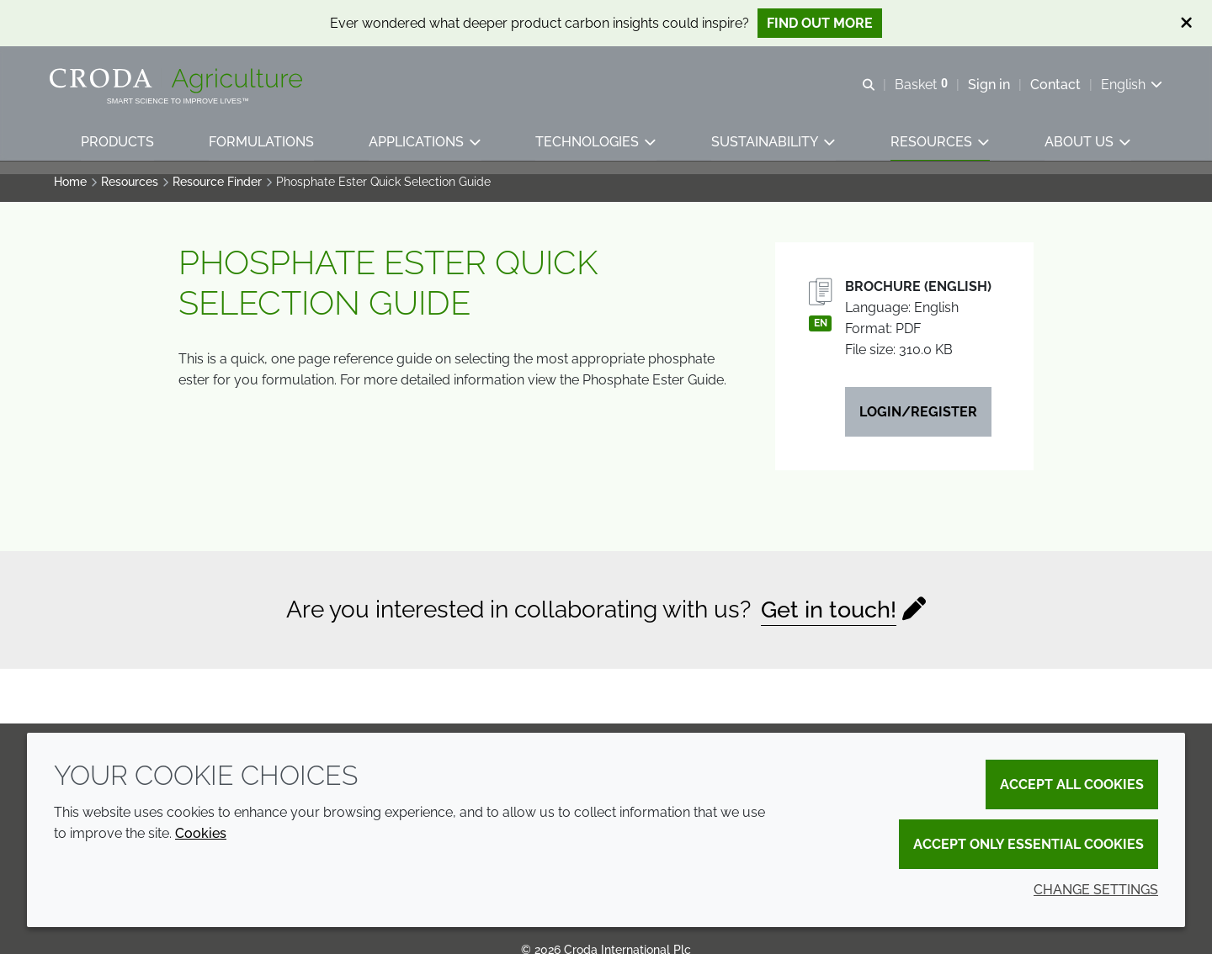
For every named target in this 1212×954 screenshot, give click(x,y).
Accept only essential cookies (1028, 844)
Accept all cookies (1072, 784)
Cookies (200, 833)
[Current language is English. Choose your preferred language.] (1127, 86)
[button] (118, 147)
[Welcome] (182, 82)
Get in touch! (829, 618)
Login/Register (918, 420)
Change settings (1096, 890)
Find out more (820, 23)
